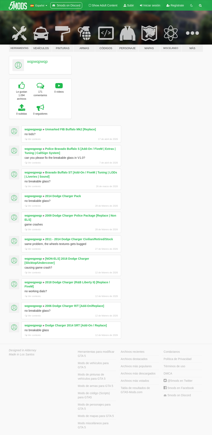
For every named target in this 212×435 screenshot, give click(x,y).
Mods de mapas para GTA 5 (96, 416)
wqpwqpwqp (37, 61)
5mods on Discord (177, 395)
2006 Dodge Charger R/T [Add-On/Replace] (74, 306)
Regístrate (175, 5)
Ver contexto (33, 139)
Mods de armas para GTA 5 (95, 386)
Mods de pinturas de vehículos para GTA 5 (92, 376)
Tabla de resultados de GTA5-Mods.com (135, 390)
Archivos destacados (134, 359)
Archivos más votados (135, 380)
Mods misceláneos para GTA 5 (93, 425)
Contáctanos (172, 351)
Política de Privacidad (178, 359)
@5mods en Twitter (178, 381)
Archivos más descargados (138, 373)
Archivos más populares (136, 366)
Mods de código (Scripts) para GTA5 (94, 395)
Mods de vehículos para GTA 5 (93, 365)
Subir (129, 5)
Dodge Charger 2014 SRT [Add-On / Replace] (76, 325)
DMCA (168, 373)
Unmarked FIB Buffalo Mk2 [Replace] (70, 129)
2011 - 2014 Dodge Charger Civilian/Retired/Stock (79, 239)
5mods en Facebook (179, 388)
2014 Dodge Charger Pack (63, 196)
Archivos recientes (132, 351)
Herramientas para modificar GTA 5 (96, 353)
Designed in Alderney (22, 350)
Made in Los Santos (22, 354)
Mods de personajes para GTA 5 (94, 406)
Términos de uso (174, 366)
